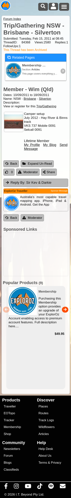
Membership (12, 427)
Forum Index (12, 19)
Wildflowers (46, 427)
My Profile (32, 145)
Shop (7, 434)
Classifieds (11, 469)
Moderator (28, 172)
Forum (8, 455)
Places (43, 406)
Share (49, 172)
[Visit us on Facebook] (6, 487)
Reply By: (18, 182)
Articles (43, 434)
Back (11, 163)
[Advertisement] (36, 254)
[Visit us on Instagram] (16, 487)
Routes (43, 413)
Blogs (8, 462)
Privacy (56, 462)
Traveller (10, 406)
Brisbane (30, 99)
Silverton (45, 99)
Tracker (9, 420)
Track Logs (46, 420)
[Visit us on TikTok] (40, 487)
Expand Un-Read (37, 163)
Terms (42, 462)
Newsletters (12, 449)
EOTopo (9, 413)
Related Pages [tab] (21, 57)
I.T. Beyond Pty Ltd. (30, 494)
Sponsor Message (59, 191)
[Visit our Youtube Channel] (28, 487)
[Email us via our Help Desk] (63, 487)
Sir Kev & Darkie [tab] (28, 182)
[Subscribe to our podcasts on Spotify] (51, 487)
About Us (44, 455)
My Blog (49, 145)
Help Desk (45, 449)
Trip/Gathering (46, 106)
